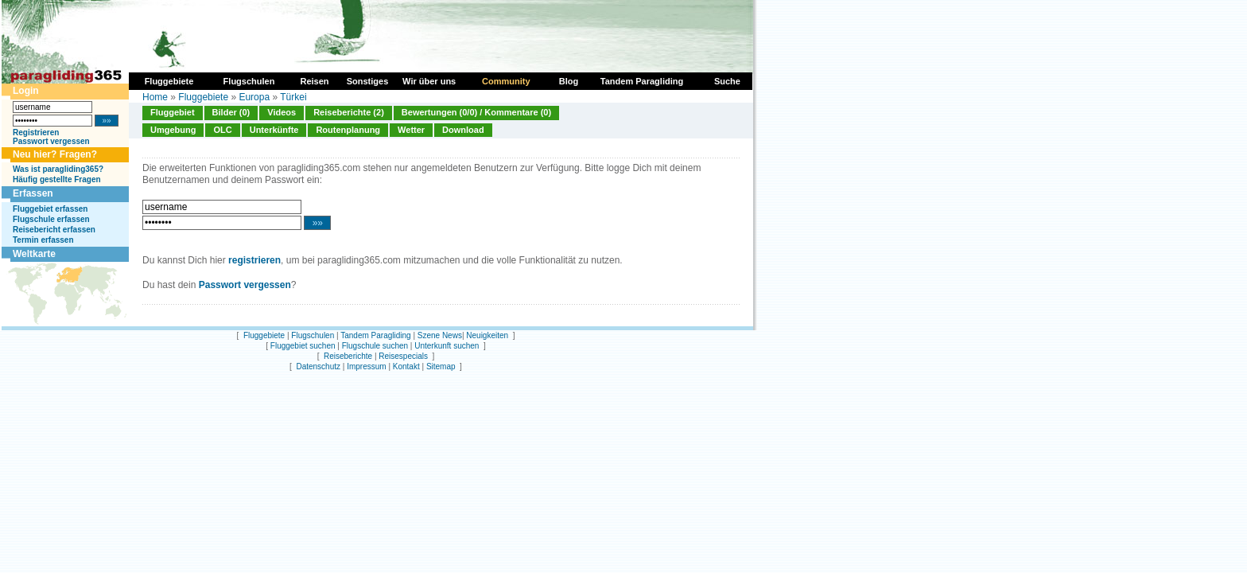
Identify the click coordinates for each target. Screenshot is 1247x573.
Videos (281, 112)
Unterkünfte (274, 129)
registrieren (254, 260)
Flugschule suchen (375, 345)
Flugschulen (312, 335)
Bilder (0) (231, 112)
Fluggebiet (172, 112)
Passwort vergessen (51, 141)
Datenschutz (318, 366)
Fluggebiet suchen (303, 345)
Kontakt (406, 366)
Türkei (293, 97)
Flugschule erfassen (51, 219)
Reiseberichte (348, 356)
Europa (254, 97)
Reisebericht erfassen (54, 229)
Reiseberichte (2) (348, 112)
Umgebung (173, 129)
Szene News (440, 335)
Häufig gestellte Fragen (57, 179)
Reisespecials (403, 356)
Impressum (366, 366)
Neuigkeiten (487, 335)
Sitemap (441, 366)
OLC (222, 129)
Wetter (411, 129)
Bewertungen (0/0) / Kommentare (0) (476, 112)
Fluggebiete (203, 97)
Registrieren (36, 132)
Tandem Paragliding (375, 335)
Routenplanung (348, 129)
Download (463, 129)
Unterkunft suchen (446, 345)
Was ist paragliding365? (58, 169)
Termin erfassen (43, 240)
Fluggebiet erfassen (50, 209)
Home (155, 97)
